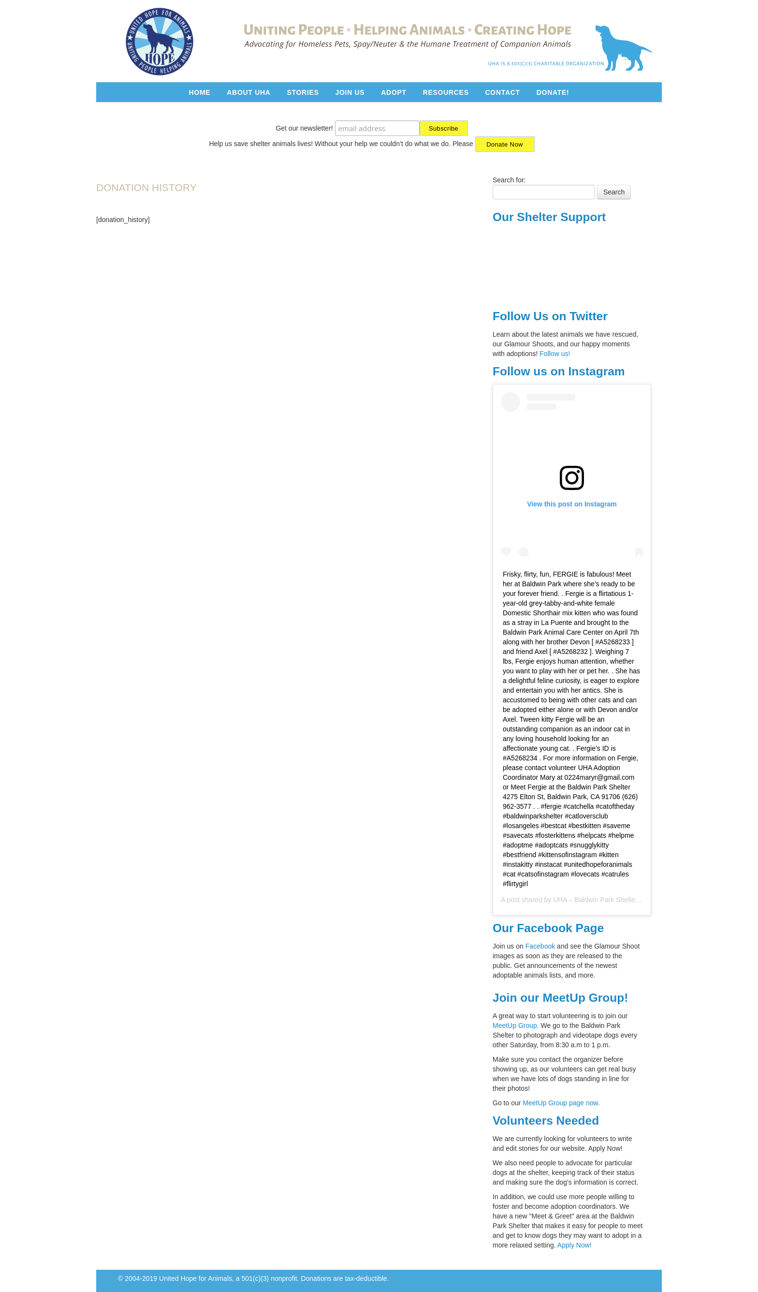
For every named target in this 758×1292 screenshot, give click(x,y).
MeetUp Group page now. (561, 1103)
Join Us (349, 92)
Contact (502, 92)
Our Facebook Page (548, 928)
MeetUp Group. (517, 1025)
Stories (303, 92)
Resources (446, 92)
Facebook (540, 946)
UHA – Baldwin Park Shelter (595, 900)
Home (200, 92)
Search (614, 192)
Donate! (553, 92)
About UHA (248, 92)
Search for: (509, 180)
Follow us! (554, 353)
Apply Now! (574, 1245)
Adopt (394, 92)
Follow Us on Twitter (550, 316)
